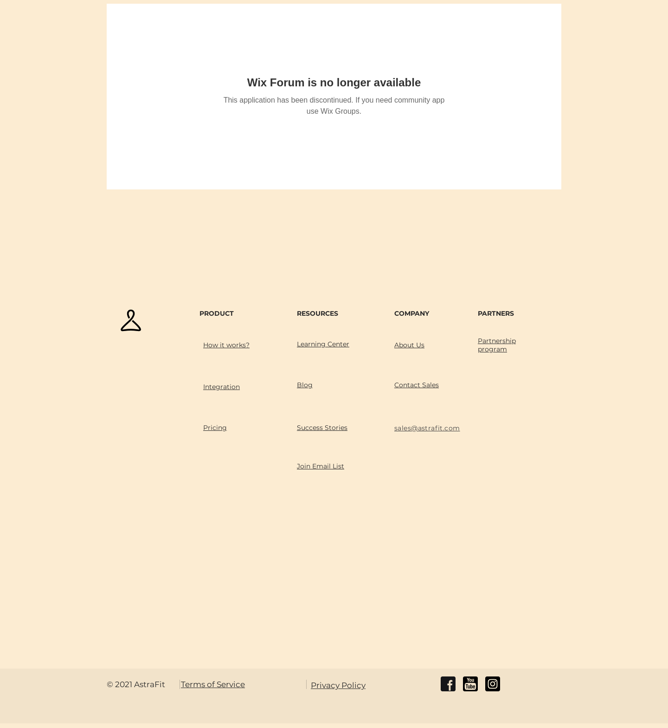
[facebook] (448, 683)
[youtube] (470, 683)
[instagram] (492, 683)
